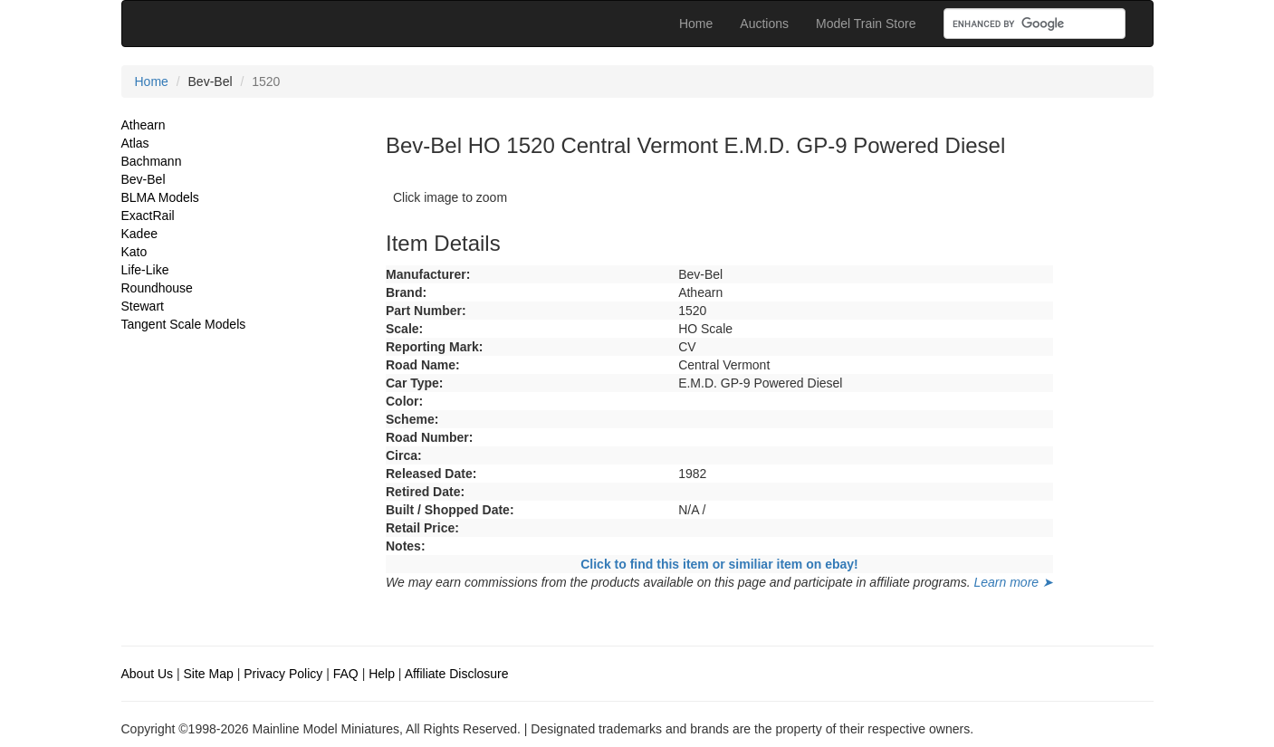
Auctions (764, 23)
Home (696, 23)
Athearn (143, 125)
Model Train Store (866, 23)
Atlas (135, 143)
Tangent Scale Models (183, 324)
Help (382, 673)
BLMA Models (160, 197)
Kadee (139, 233)
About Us (147, 673)
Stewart (142, 306)
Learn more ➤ (1013, 582)
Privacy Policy (283, 673)
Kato (134, 251)
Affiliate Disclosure (457, 673)
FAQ (346, 673)
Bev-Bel (143, 179)
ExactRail (148, 215)
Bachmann (151, 161)
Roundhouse (157, 288)
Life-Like (145, 270)
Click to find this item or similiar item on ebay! (719, 564)
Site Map (209, 673)
